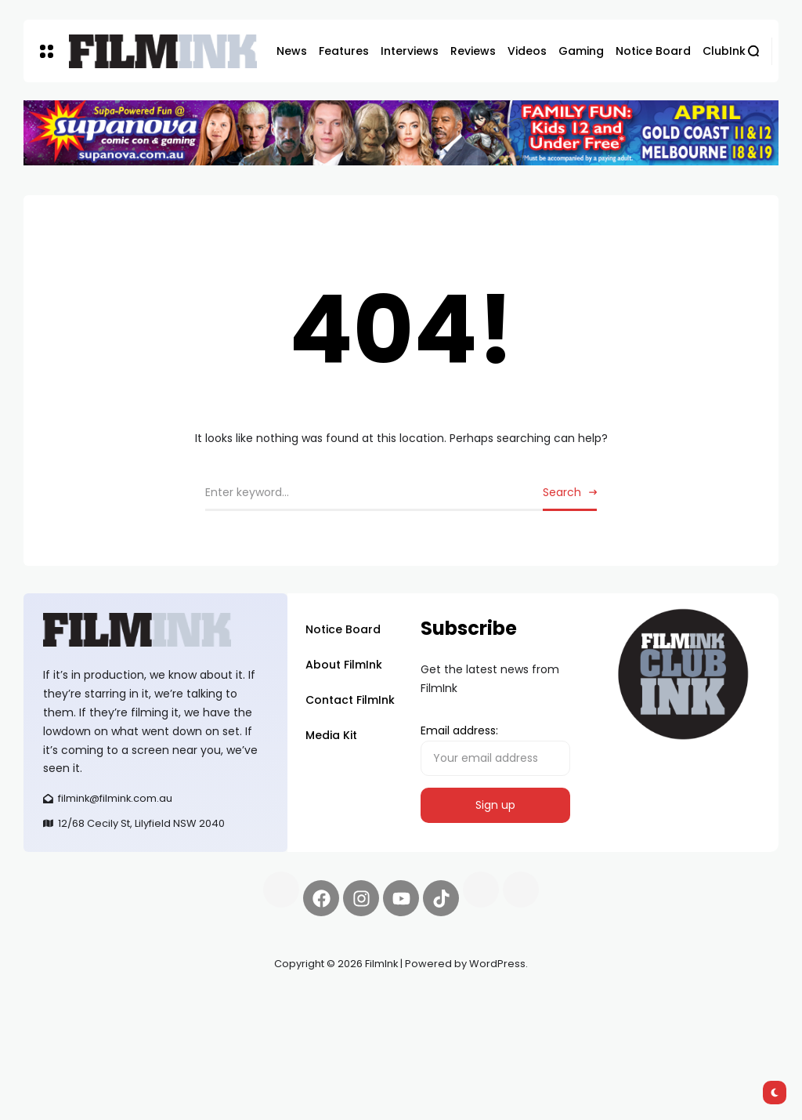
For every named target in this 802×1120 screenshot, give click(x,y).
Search (562, 492)
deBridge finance (126, 1020)
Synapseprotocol (69, 1001)
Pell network (151, 1001)
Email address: (495, 749)
